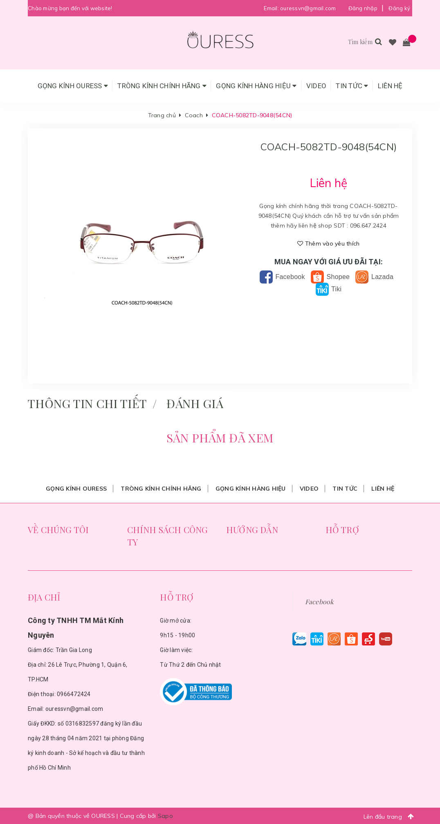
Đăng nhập (362, 8)
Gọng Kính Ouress (73, 86)
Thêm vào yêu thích (328, 243)
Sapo (165, 816)
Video (316, 86)
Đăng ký (399, 8)
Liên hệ (390, 86)
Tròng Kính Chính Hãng (162, 86)
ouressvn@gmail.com (308, 8)
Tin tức (352, 86)
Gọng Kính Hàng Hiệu (256, 86)
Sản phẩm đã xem (220, 437)
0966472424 (74, 694)
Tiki (329, 289)
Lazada (374, 276)
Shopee (330, 276)
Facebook (282, 276)
